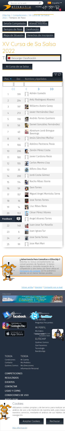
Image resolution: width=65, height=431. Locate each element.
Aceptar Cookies (31, 421)
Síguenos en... (45, 313)
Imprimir (38, 287)
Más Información (19, 428)
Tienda (53, 22)
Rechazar (55, 421)
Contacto (8, 363)
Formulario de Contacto (30, 271)
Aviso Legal (12, 399)
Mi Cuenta (25, 360)
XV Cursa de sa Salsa (17, 66)
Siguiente (39, 89)
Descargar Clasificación (23, 58)
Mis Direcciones (27, 366)
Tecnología (39, 348)
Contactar (41, 27)
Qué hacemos (41, 345)
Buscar (39, 3)
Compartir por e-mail (53, 287)
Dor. (19, 79)
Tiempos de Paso (13, 29)
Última (52, 89)
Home (39, 7)
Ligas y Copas (43, 31)
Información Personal (30, 369)
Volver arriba (27, 287)
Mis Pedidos (25, 363)
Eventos (55, 17)
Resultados (42, 17)
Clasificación (32, 29)
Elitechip (41, 22)
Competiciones (44, 12)
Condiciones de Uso (17, 395)
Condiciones (10, 360)
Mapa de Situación (14, 35)
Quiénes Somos (42, 342)
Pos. (7, 79)
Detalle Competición (15, 23)
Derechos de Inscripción (40, 35)
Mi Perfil (50, 7)
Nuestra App (40, 351)
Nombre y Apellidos (35, 79)
